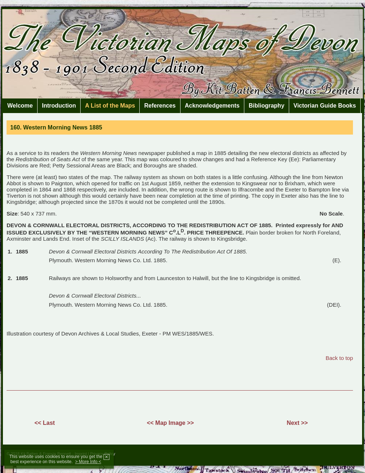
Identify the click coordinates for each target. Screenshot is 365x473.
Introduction (59, 105)
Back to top (339, 358)
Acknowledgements (212, 105)
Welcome (20, 105)
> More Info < (88, 461)
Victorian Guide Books (325, 105)
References (159, 105)
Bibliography (266, 105)
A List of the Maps (110, 105)
